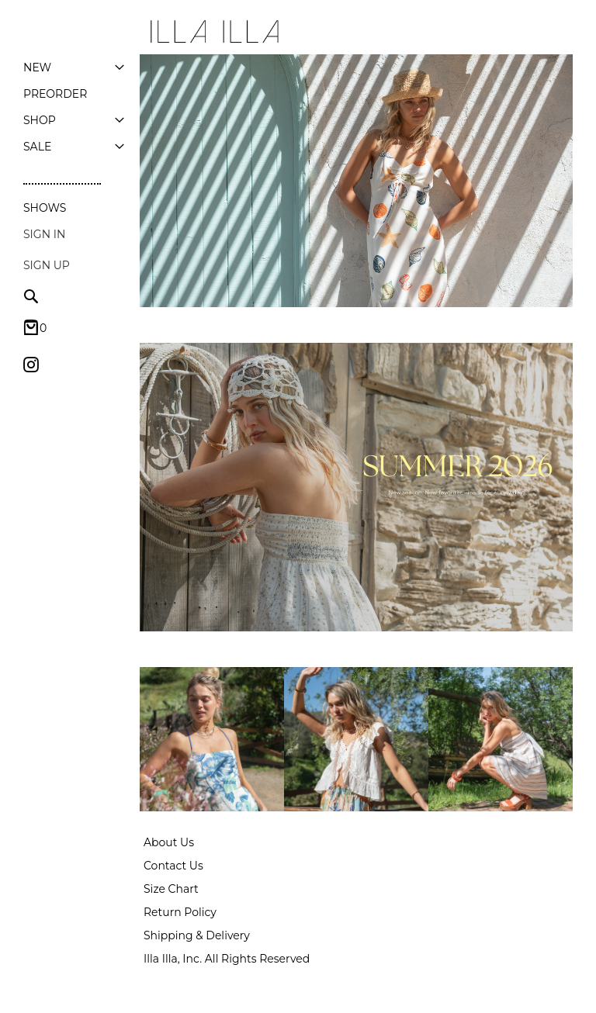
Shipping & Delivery (197, 935)
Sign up (46, 265)
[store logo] (213, 32)
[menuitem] (37, 67)
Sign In (44, 234)
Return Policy (180, 912)
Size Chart (171, 889)
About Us (169, 842)
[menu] (73, 107)
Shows (44, 208)
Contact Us (173, 866)
